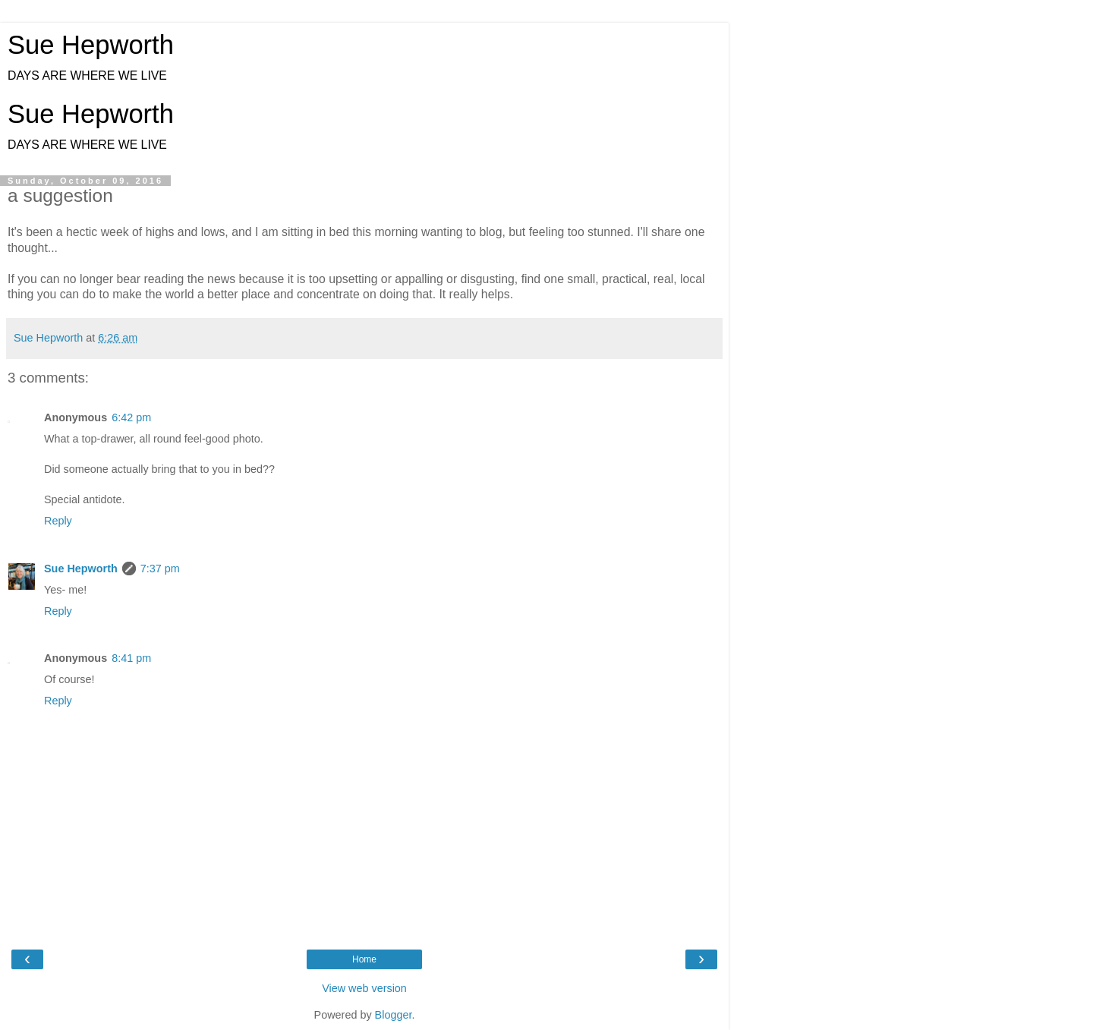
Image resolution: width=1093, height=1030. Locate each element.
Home (364, 959)
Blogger (393, 1015)
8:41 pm (131, 658)
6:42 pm (131, 417)
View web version (364, 988)
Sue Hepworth (91, 44)
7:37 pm (160, 568)
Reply (58, 521)
